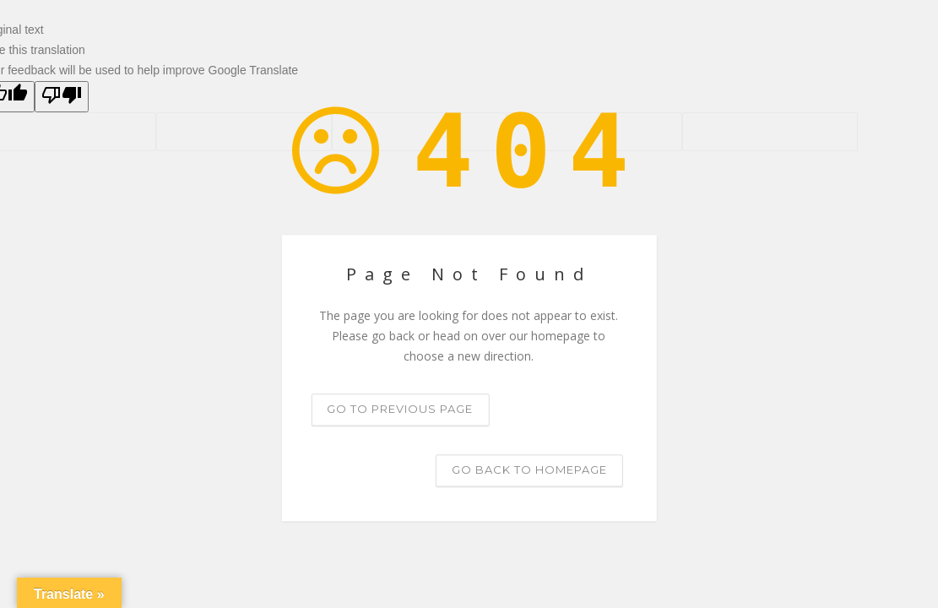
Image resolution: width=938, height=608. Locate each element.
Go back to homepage (529, 470)
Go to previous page (400, 409)
